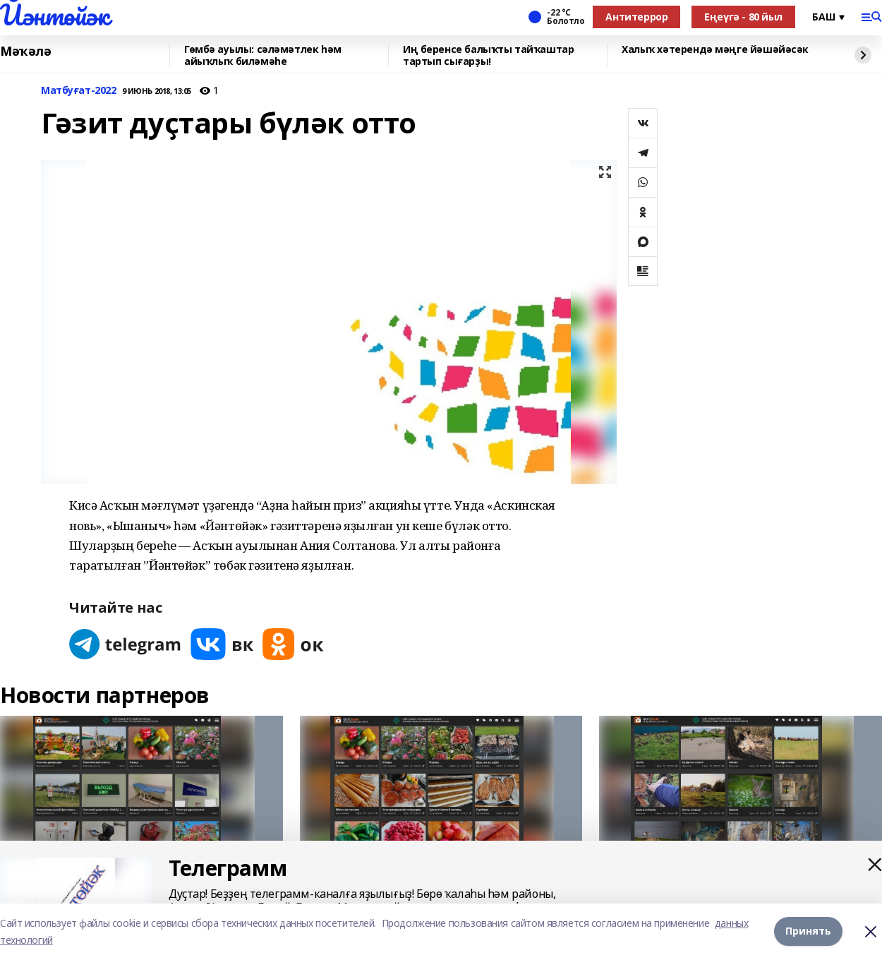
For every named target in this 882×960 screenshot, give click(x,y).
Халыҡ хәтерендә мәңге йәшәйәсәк (715, 50)
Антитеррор (636, 16)
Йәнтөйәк (54, 15)
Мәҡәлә (25, 51)
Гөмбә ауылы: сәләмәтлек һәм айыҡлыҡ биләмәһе (263, 55)
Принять (808, 931)
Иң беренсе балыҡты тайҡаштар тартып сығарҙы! (488, 55)
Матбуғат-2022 (78, 91)
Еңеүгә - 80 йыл (743, 16)
